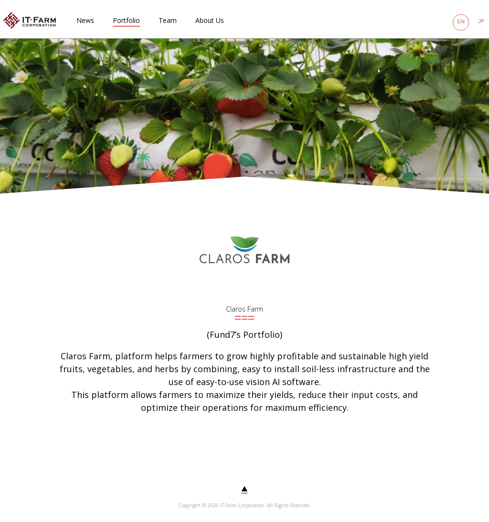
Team (168, 20)
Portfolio (126, 20)
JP (481, 21)
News (85, 20)
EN (460, 21)
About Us (209, 20)
